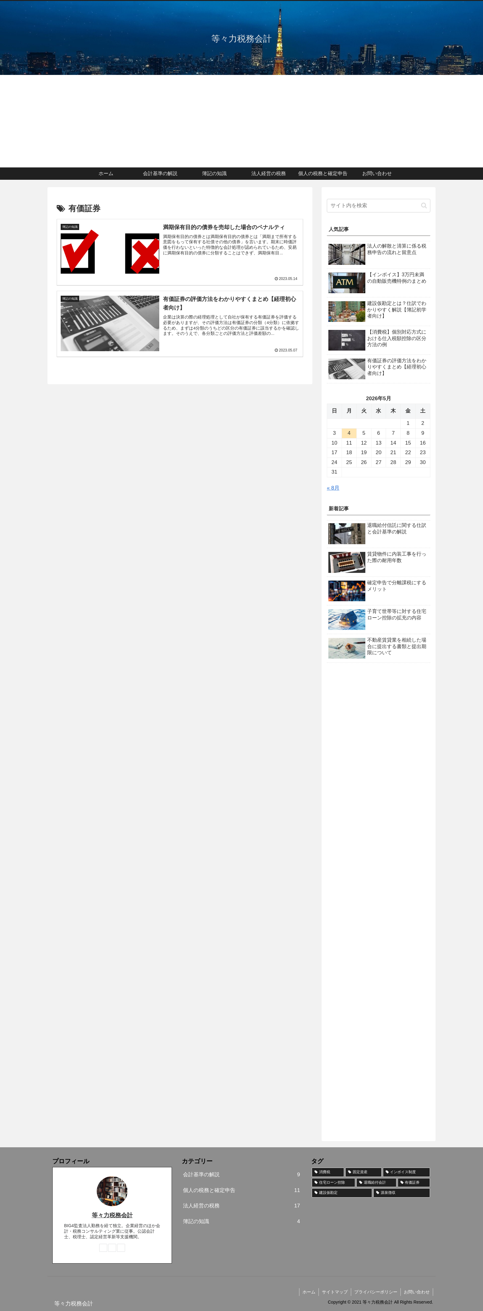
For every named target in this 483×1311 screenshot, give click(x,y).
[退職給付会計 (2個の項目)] (376, 1182)
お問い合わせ (417, 1291)
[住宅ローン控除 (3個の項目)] (333, 1182)
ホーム (308, 1291)
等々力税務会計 (112, 1215)
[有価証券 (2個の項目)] (414, 1182)
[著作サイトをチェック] (103, 1248)
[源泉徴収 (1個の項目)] (401, 1193)
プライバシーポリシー (375, 1291)
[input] (378, 205)
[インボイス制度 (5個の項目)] (406, 1172)
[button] (424, 205)
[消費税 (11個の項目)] (328, 1172)
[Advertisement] (241, 121)
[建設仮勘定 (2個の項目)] (342, 1193)
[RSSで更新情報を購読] (121, 1248)
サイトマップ (335, 1291)
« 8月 (333, 488)
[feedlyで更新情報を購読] (112, 1248)
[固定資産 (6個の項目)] (363, 1172)
